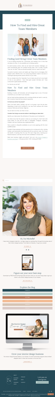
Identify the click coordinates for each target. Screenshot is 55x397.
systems (27, 20)
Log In (47, 5)
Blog (22, 379)
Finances (27, 290)
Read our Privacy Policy (35, 395)
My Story (27, 246)
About (15, 375)
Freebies (27, 304)
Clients (27, 301)
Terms (24, 391)
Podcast (27, 308)
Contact (23, 382)
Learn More (27, 361)
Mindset (27, 293)
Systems (27, 297)
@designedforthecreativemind (45, 382)
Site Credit (34, 391)
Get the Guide (27, 280)
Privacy (29, 391)
